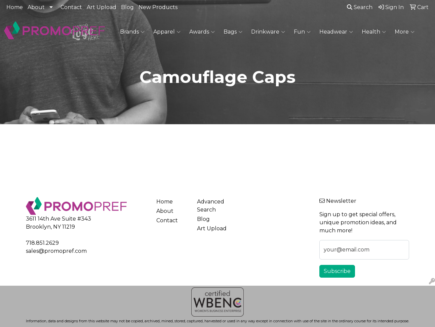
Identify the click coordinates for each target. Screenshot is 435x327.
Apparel (167, 32)
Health (374, 32)
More (404, 32)
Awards (202, 32)
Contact (71, 7)
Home (14, 7)
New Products (158, 7)
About (36, 7)
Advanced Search (210, 205)
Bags (233, 32)
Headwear (336, 32)
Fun (302, 32)
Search (359, 7)
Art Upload (101, 7)
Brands (132, 32)
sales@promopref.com (56, 251)
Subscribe (337, 271)
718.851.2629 (42, 243)
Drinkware (268, 32)
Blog (127, 7)
